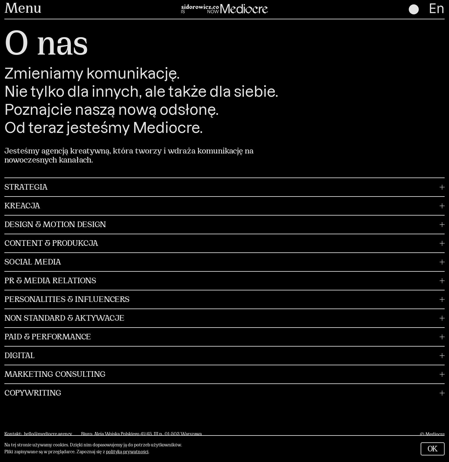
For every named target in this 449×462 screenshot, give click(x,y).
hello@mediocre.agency (48, 434)
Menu (22, 9)
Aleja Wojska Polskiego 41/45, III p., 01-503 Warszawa (148, 434)
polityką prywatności (127, 452)
